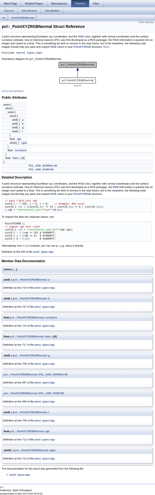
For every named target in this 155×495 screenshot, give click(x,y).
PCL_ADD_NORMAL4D (43, 165)
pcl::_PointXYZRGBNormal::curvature (33, 317)
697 (24, 382)
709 (24, 420)
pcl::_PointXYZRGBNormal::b (31, 298)
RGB (81, 36)
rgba (24, 142)
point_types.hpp (29, 53)
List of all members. (13, 91)
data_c (17, 157)
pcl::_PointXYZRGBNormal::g (31, 355)
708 (24, 363)
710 (24, 287)
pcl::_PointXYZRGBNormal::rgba (34, 450)
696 (24, 401)
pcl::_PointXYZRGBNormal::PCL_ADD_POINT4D (34, 393)
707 (24, 306)
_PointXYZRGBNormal (22, 18)
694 (23, 251)
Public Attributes (146, 22)
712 (24, 439)
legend (77, 85)
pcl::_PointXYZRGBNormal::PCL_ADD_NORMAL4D (36, 374)
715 (24, 325)
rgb (19, 138)
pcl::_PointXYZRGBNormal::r (31, 412)
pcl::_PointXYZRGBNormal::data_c (31, 336)
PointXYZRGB (82, 46)
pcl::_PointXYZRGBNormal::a (31, 279)
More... (107, 46)
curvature (21, 150)
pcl (3, 18)
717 (24, 344)
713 (24, 458)
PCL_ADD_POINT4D (41, 169)
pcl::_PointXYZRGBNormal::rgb (29, 431)
